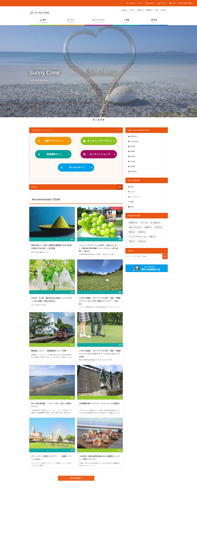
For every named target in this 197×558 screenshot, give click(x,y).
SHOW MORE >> (77, 478)
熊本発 (131, 156)
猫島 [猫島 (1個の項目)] (132, 232)
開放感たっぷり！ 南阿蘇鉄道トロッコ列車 (49, 352)
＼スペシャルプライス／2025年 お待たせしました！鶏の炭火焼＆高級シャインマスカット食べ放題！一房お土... (98, 250)
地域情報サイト (49, 154)
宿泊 (131, 207)
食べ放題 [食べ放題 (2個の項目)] (155, 223)
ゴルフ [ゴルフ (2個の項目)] (144, 223)
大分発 (131, 161)
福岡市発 (132, 136)
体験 (72, 241)
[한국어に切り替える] (132, 10)
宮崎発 (131, 166)
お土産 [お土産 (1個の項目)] (141, 241)
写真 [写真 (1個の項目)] (132, 241)
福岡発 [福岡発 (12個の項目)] (133, 223)
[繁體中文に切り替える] (149, 10)
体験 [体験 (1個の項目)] (152, 237)
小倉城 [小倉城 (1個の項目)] (141, 232)
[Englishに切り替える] (124, 10)
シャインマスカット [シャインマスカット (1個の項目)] (137, 237)
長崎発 (131, 151)
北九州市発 (133, 141)
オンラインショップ (96, 154)
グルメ (132, 192)
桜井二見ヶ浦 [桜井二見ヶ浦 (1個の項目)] (135, 227)
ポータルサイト (72, 167)
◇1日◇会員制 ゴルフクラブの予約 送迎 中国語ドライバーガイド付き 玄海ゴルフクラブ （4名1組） (99, 302)
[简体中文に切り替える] (140, 10)
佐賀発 (131, 146)
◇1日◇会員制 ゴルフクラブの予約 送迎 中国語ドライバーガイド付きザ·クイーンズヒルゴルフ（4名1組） (99, 355)
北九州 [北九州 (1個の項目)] (158, 227)
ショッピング (134, 197)
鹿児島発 (132, 171)
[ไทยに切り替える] (156, 10)
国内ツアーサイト (50, 140)
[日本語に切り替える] (163, 10)
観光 (72, 346)
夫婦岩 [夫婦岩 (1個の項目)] (148, 227)
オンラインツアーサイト (97, 140)
